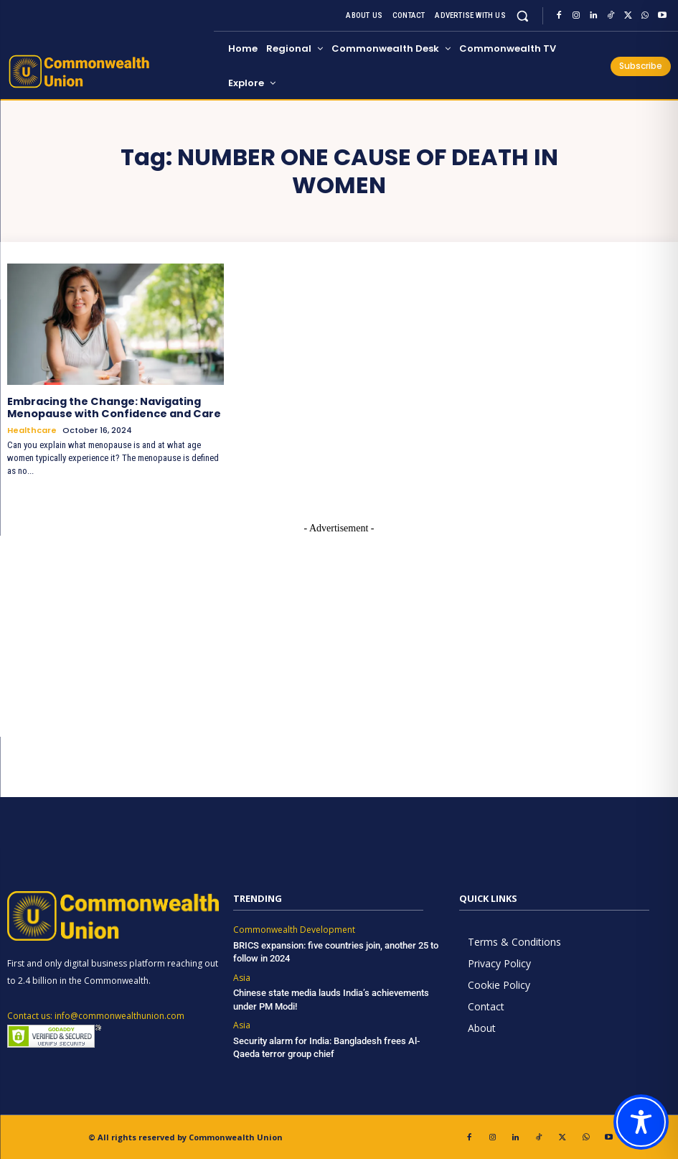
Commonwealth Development (294, 929)
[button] (522, 15)
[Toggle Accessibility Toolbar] (641, 1122)
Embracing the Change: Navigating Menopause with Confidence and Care (113, 407)
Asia (241, 977)
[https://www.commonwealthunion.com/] (108, 71)
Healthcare (32, 429)
